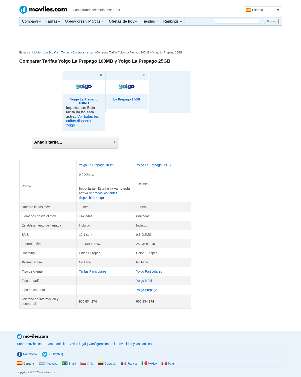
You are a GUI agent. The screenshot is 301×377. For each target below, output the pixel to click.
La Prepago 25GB (126, 99)
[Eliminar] (94, 75)
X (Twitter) (52, 354)
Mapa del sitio (57, 344)
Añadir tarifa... (74, 142)
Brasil (69, 363)
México (149, 363)
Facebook (27, 354)
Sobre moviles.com (30, 344)
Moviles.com (43, 10)
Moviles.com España (45, 52)
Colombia (107, 363)
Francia (129, 363)
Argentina (48, 363)
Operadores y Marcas (84, 21)
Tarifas (65, 52)
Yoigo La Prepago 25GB (153, 165)
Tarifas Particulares (92, 271)
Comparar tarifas (83, 52)
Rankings (172, 21)
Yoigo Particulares (149, 271)
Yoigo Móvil (144, 281)
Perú (167, 363)
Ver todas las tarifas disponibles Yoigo (82, 121)
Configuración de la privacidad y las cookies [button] (120, 344)
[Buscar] (237, 21)
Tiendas (150, 21)
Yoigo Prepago (146, 290)
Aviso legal (78, 344)
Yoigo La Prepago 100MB (83, 101)
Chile (86, 363)
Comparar (31, 21)
